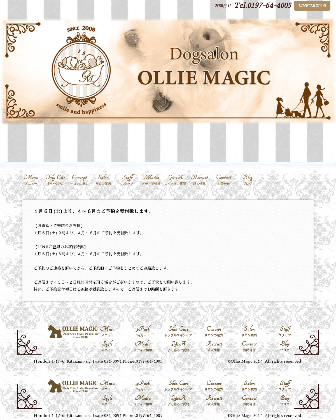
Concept (79, 180)
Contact (223, 180)
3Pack (143, 331)
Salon (103, 180)
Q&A (175, 180)
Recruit (199, 180)
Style (107, 346)
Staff (127, 180)
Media (151, 180)
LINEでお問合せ (312, 6)
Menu (31, 180)
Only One (55, 180)
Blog (247, 180)
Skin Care (178, 331)
